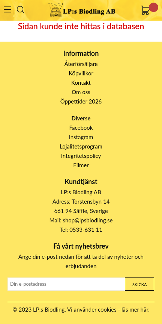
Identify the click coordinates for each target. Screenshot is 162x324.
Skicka (139, 284)
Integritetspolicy (81, 155)
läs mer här (135, 309)
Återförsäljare (81, 63)
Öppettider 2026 (81, 101)
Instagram (81, 137)
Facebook (81, 127)
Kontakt (81, 82)
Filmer (80, 165)
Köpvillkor (81, 73)
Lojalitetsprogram (81, 146)
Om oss (81, 91)
